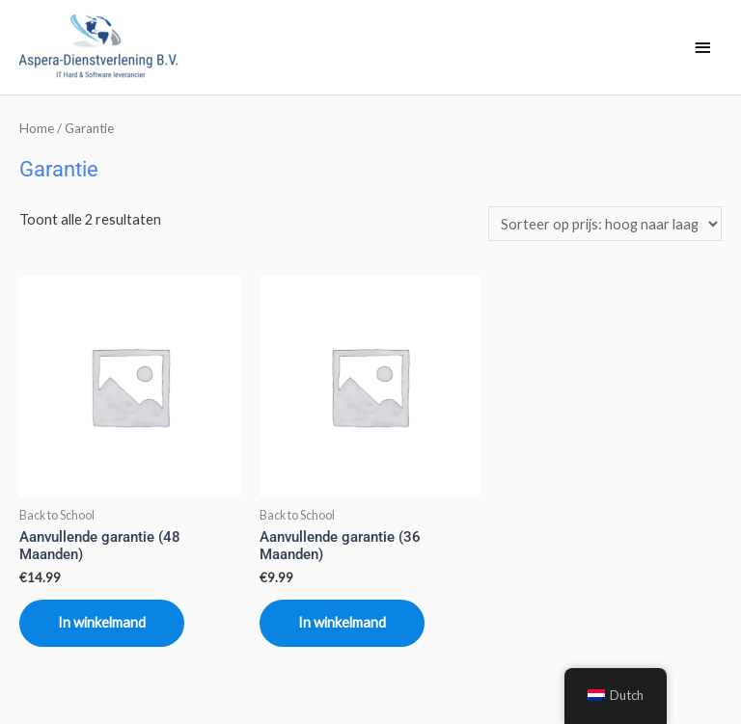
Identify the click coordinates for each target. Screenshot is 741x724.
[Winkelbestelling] (605, 223)
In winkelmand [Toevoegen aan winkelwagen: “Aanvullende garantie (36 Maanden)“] (342, 622)
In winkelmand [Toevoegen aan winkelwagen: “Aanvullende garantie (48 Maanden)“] (102, 622)
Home (36, 128)
